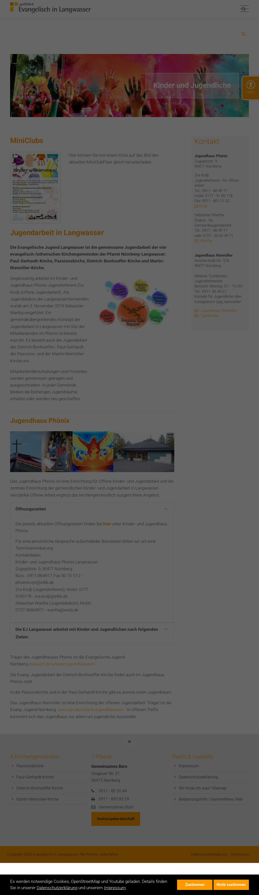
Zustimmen (194, 884)
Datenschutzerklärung (57, 887)
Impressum (115, 887)
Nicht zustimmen (231, 884)
